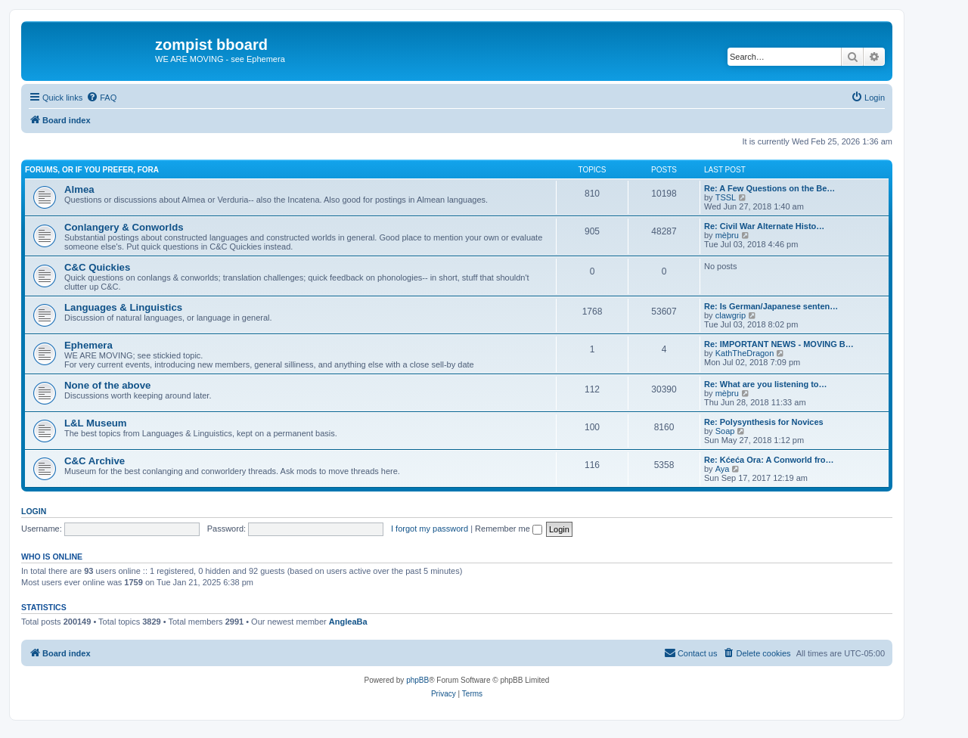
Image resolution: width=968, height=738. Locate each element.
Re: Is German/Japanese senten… (771, 306)
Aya (722, 468)
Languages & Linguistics (123, 307)
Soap (725, 431)
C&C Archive (94, 461)
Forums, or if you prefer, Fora (92, 170)
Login (33, 511)
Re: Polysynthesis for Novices (764, 421)
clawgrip (730, 315)
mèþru (727, 235)
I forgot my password (429, 528)
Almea (79, 189)
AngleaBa (348, 621)
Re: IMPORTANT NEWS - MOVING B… (779, 344)
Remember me (508, 528)
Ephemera (88, 345)
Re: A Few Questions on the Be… (769, 188)
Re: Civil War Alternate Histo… (764, 226)
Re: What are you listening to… (765, 384)
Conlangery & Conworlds (124, 227)
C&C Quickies (97, 267)
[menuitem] (101, 97)
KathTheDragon (744, 353)
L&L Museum (95, 423)
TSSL (726, 197)
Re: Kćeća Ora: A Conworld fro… (769, 459)
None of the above (107, 385)
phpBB (417, 680)
